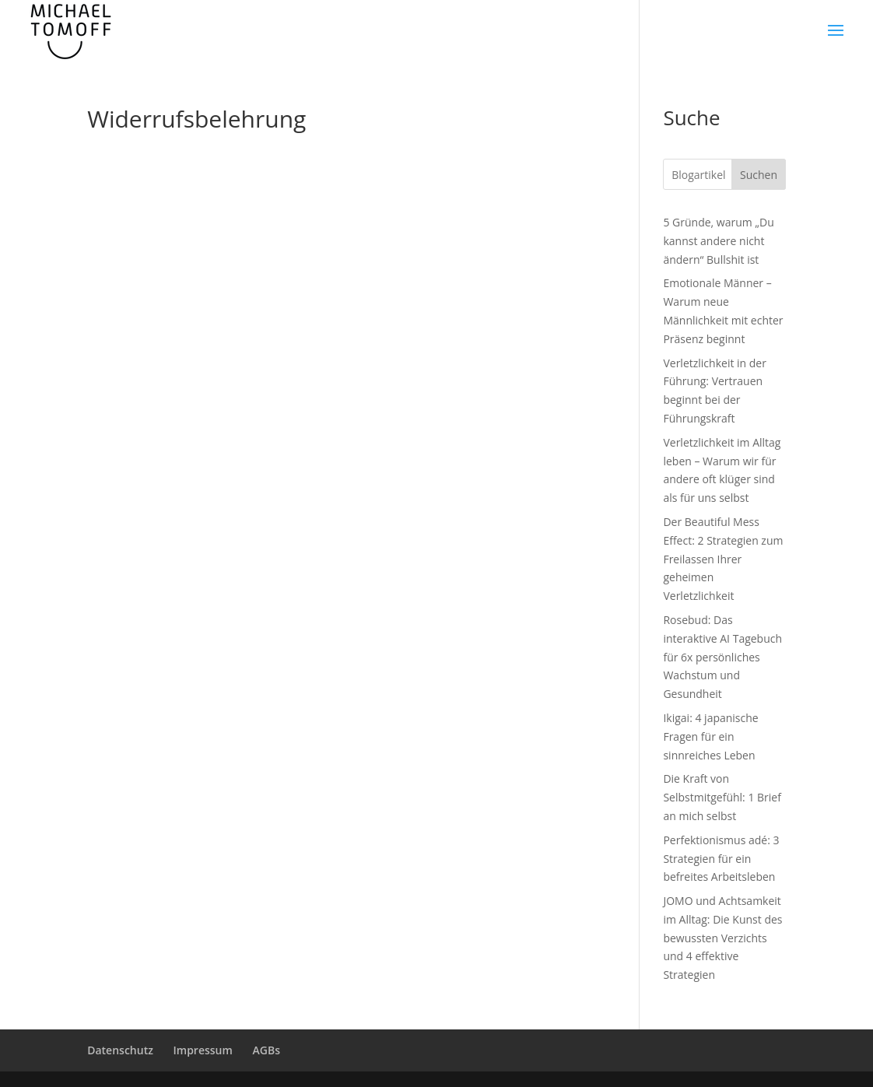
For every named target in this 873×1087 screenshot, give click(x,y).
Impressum (203, 1050)
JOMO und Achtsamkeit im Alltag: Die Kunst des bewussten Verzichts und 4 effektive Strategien (722, 937)
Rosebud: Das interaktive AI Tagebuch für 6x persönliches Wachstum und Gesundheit (722, 656)
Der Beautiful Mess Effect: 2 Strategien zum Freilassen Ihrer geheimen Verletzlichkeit (723, 558)
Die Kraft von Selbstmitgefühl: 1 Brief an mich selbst (722, 797)
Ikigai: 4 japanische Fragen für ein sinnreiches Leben (710, 736)
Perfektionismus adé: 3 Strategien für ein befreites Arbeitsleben (721, 859)
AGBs (266, 1050)
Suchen (758, 174)
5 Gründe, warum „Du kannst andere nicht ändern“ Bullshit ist (718, 241)
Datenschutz (120, 1050)
